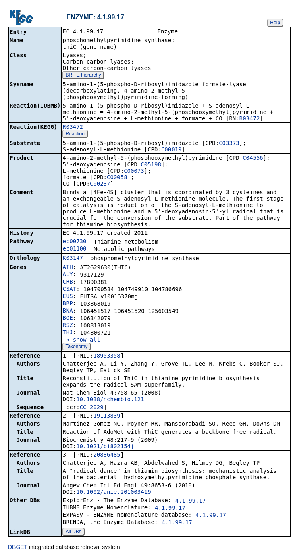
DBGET (17, 548)
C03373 (229, 144)
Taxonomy (76, 347)
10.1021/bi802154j (105, 447)
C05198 (151, 165)
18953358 (106, 356)
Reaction (74, 134)
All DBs (73, 532)
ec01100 (74, 249)
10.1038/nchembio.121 (110, 400)
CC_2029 (92, 408)
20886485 (106, 455)
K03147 (72, 258)
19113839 (106, 416)
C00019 (171, 150)
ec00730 (74, 242)
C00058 (117, 178)
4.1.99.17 (190, 501)
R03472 (249, 119)
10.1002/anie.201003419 (113, 492)
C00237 (100, 184)
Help (275, 22)
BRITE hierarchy (83, 76)
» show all (81, 340)
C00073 (134, 171)
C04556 (253, 158)
